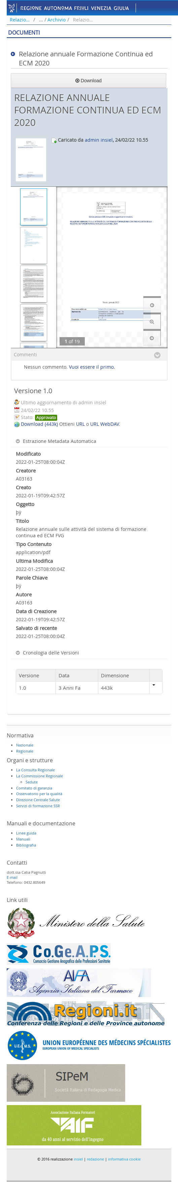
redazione (95, 1159)
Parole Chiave (31, 577)
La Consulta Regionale (35, 769)
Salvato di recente (36, 628)
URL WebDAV (104, 424)
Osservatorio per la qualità (39, 793)
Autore (24, 594)
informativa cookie (124, 1159)
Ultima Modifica (34, 560)
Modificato (28, 453)
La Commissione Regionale (39, 775)
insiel (78, 1159)
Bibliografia (26, 845)
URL (80, 424)
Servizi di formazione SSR (38, 805)
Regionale (24, 751)
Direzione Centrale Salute (38, 799)
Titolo (22, 520)
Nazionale (24, 744)
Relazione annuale (21, 19)
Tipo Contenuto (33, 544)
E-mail (12, 877)
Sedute (32, 781)
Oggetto (25, 504)
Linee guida (26, 832)
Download (88, 80)
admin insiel (99, 140)
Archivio (56, 19)
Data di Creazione (36, 611)
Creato (23, 487)
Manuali (23, 839)
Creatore (26, 470)
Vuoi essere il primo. (92, 367)
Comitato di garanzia (34, 787)
